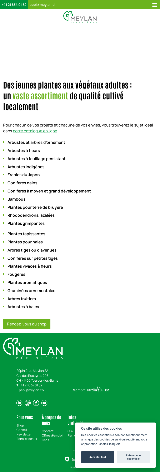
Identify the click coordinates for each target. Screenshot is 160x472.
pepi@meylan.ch (43, 4)
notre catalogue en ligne (35, 131)
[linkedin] (19, 403)
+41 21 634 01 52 (14, 4)
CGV (71, 431)
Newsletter (23, 434)
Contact (48, 431)
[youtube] (44, 403)
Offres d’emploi (52, 435)
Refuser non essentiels (133, 457)
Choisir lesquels (109, 444)
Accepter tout (97, 457)
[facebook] (36, 403)
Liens (45, 440)
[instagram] (27, 403)
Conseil (21, 430)
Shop (20, 425)
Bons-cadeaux (26, 439)
